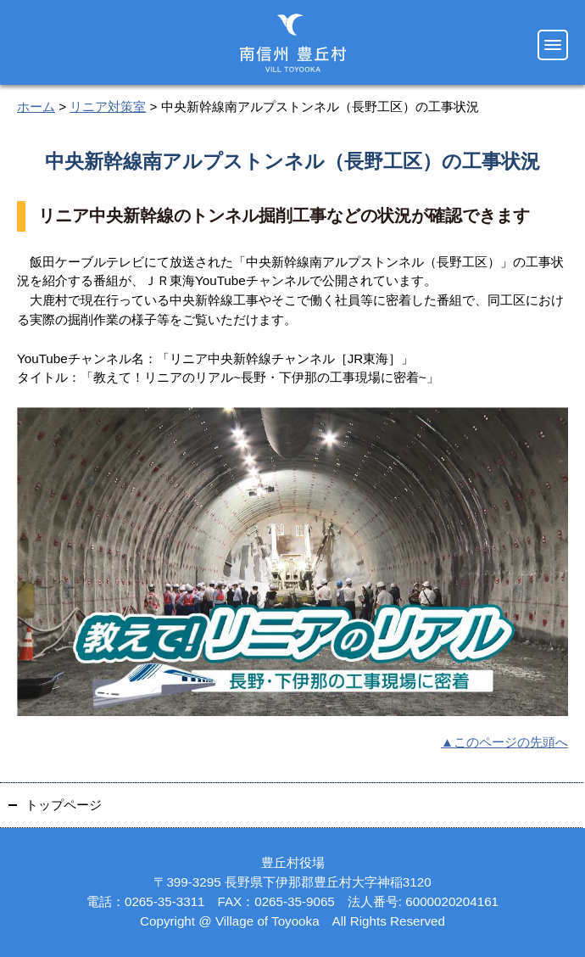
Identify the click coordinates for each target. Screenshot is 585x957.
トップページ (63, 805)
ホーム (36, 106)
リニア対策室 (108, 106)
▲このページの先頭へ (504, 742)
